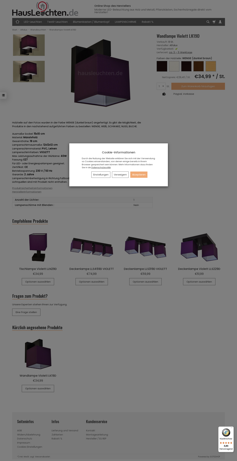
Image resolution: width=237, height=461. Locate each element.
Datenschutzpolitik (101, 167)
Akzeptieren (139, 174)
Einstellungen (101, 174)
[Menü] (232, 429)
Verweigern (120, 174)
